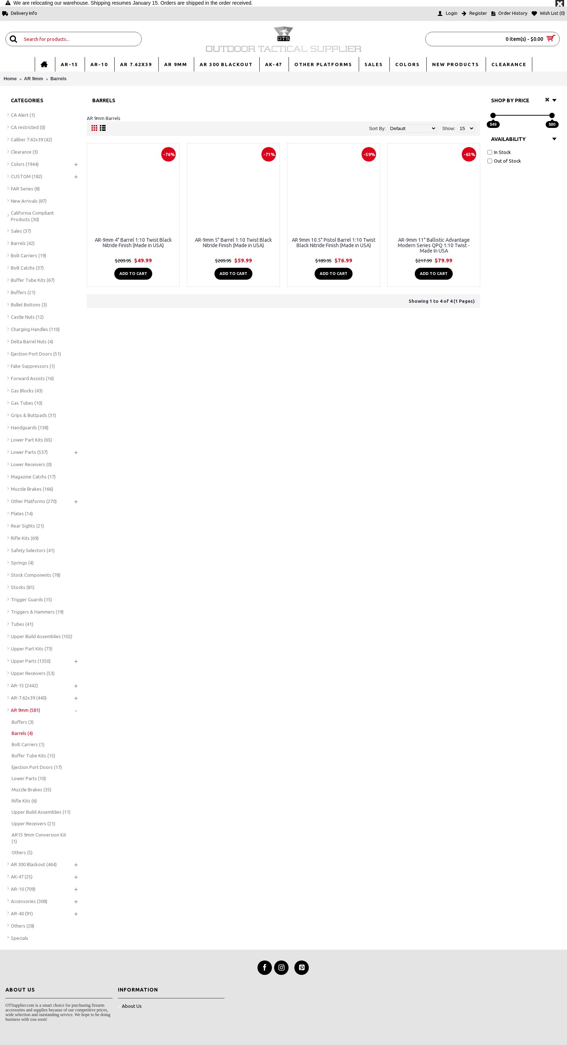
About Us (130, 1006)
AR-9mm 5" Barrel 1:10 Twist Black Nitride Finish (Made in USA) (233, 242)
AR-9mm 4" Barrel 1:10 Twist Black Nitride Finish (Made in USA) (133, 242)
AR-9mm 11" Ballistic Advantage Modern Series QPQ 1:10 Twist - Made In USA (434, 245)
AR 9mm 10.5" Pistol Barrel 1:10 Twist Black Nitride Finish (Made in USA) (333, 242)
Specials (19, 938)
